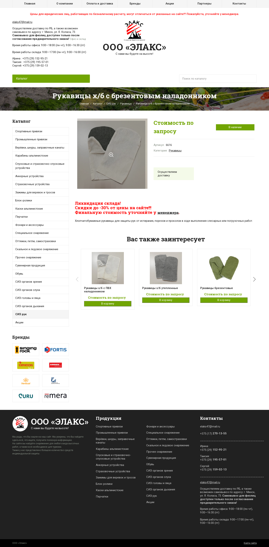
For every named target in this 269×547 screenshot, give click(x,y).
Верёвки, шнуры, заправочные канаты (115, 440)
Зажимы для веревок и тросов (35, 192)
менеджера (170, 212)
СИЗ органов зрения (28, 281)
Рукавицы (126, 103)
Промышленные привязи (112, 432)
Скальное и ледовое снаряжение (36, 249)
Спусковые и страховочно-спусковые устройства (39, 166)
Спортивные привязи (28, 131)
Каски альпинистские (109, 490)
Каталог (97, 103)
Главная (29, 3)
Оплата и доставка (99, 3)
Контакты (239, 3)
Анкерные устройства (29, 176)
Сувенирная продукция (30, 265)
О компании (64, 3)
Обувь (19, 273)
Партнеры (204, 3)
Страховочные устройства (32, 184)
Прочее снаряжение (28, 257)
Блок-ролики (104, 484)
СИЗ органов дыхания (29, 306)
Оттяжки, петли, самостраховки (166, 439)
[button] (254, 280)
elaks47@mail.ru (22, 22)
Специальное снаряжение (163, 432)
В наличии (235, 127)
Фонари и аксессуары (29, 225)
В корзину (107, 304)
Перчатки (21, 216)
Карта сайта (250, 543)
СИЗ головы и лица (27, 298)
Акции (170, 3)
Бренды (135, 3)
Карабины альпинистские (112, 449)
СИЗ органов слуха (27, 290)
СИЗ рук (111, 103)
